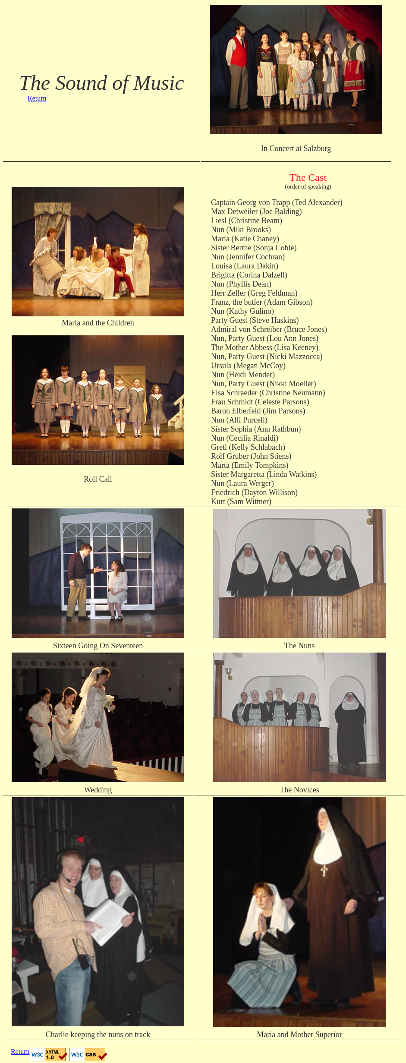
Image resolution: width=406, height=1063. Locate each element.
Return (37, 98)
